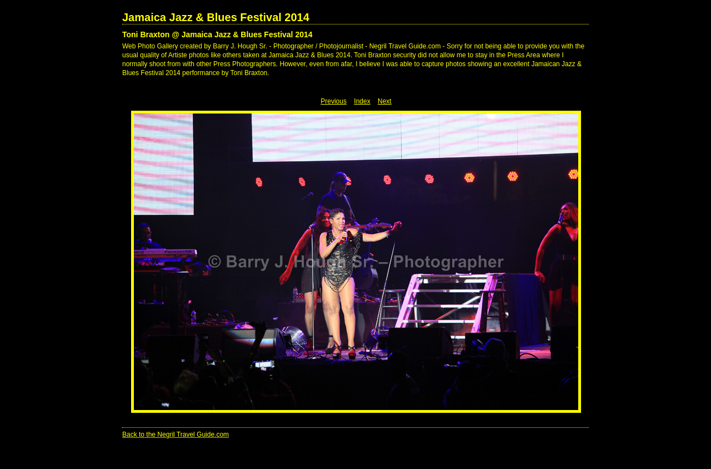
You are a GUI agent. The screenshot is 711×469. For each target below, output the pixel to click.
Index (362, 101)
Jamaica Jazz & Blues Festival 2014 (215, 17)
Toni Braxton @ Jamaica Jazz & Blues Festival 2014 (217, 34)
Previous (334, 101)
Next (385, 101)
